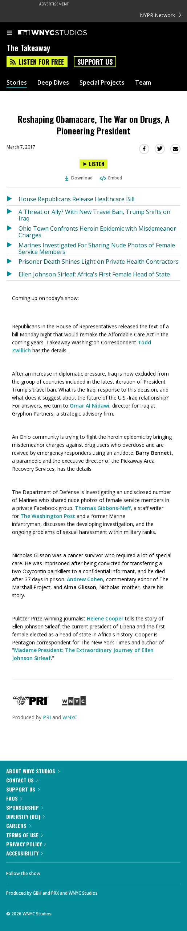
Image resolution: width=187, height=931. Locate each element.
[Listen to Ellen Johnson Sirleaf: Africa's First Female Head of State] (13, 274)
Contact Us (22, 780)
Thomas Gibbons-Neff (103, 508)
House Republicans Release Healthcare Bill (76, 199)
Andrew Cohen (85, 579)
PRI (47, 717)
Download (79, 178)
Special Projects (102, 82)
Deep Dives (53, 82)
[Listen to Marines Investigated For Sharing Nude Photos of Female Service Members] (13, 247)
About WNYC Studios (33, 771)
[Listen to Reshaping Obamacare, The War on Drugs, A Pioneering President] (93, 164)
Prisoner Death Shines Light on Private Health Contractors (99, 262)
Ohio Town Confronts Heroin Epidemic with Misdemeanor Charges (97, 231)
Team (143, 82)
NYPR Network (161, 15)
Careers (18, 825)
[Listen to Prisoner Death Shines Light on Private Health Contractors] (13, 261)
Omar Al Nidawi (89, 405)
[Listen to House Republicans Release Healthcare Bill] (13, 199)
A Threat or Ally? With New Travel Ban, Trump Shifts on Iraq (94, 215)
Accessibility (24, 853)
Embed (110, 178)
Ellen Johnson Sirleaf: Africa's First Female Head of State (94, 274)
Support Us (95, 61)
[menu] (9, 33)
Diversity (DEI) (25, 816)
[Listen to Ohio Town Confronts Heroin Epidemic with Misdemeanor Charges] (13, 230)
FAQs (14, 798)
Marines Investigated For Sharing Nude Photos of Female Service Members (97, 248)
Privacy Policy (26, 844)
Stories (17, 82)
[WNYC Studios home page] (61, 33)
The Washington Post (47, 516)
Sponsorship (24, 807)
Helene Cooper (105, 618)
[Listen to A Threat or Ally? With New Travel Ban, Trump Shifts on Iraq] (13, 214)
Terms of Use (24, 835)
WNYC (69, 717)
